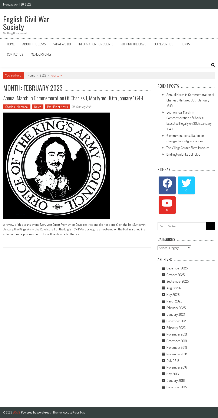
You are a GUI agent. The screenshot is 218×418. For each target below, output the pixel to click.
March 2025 (174, 301)
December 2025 (177, 268)
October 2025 (175, 275)
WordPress (44, 412)
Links (186, 44)
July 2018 (172, 361)
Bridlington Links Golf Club (183, 154)
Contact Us (15, 54)
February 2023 (176, 327)
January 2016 (175, 380)
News (37, 107)
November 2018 (176, 354)
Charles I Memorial (16, 107)
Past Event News (57, 107)
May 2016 (172, 374)
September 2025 (177, 281)
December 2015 (176, 387)
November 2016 (176, 367)
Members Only (41, 54)
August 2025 (174, 288)
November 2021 (176, 334)
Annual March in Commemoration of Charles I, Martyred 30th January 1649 (190, 100)
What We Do (62, 44)
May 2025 (172, 294)
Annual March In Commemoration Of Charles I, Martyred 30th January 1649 (73, 98)
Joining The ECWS (133, 44)
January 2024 (175, 314)
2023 (43, 75)
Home (11, 44)
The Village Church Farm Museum (187, 148)
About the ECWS (34, 44)
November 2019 (176, 347)
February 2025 (176, 308)
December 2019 (176, 341)
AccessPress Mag (74, 412)
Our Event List (164, 44)
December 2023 (177, 321)
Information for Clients (96, 44)
